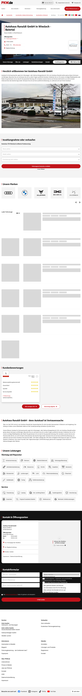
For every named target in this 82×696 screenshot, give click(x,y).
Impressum (5, 680)
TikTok (44, 691)
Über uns (17, 62)
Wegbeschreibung (10, 48)
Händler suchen (6, 636)
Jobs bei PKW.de (7, 668)
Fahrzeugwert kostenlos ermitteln (41, 166)
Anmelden (44, 644)
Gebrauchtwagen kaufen (9, 632)
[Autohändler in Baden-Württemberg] (24, 15)
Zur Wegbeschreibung (10, 547)
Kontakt (48, 62)
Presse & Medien (7, 665)
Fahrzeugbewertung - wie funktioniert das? (14, 650)
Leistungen (26, 62)
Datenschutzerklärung (11, 594)
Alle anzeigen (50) (30, 406)
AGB (3, 674)
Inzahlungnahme (59, 62)
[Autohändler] (9, 15)
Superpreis (5, 653)
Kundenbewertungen (37, 62)
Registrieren (44, 650)
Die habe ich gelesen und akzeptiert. (19, 594)
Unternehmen (6, 662)
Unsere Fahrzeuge (8, 62)
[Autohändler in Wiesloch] (42, 15)
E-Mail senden (9, 41)
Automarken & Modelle (8, 644)
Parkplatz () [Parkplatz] (76, 3)
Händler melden (8, 551)
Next (80, 202)
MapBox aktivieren (60, 545)
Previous (76, 202)
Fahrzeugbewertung (41, 8)
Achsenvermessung (61, 577)
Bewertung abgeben (49, 406)
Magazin (4, 647)
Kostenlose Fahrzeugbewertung (50, 626)
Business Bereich (47, 3)
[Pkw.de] (2, 15)
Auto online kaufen (55, 8)
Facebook (24, 691)
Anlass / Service (61, 574)
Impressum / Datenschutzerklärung (12, 556)
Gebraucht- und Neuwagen (21, 624)
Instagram (34, 691)
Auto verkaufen (45, 623)
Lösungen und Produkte (48, 647)
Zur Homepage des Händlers (12, 542)
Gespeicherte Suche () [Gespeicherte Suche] (62, 3)
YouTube (53, 691)
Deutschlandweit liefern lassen (21, 628)
